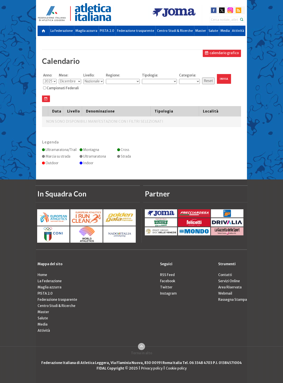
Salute (213, 31)
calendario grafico (224, 53)
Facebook (167, 281)
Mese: (63, 75)
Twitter (166, 287)
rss (238, 10)
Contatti (225, 275)
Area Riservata (230, 287)
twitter (222, 10)
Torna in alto (141, 353)
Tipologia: (150, 75)
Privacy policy (152, 368)
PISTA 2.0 (107, 31)
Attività (238, 31)
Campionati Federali (63, 88)
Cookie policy (176, 368)
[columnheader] (45, 111)
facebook (213, 10)
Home (42, 275)
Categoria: (187, 75)
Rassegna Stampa (232, 299)
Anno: (47, 75)
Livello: (88, 75)
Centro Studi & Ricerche (175, 31)
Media (225, 31)
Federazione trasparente (135, 31)
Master (200, 31)
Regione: (113, 75)
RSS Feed (167, 275)
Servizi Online (229, 281)
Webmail (225, 293)
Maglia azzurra (86, 31)
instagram (230, 10)
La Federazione (61, 31)
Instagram (168, 293)
